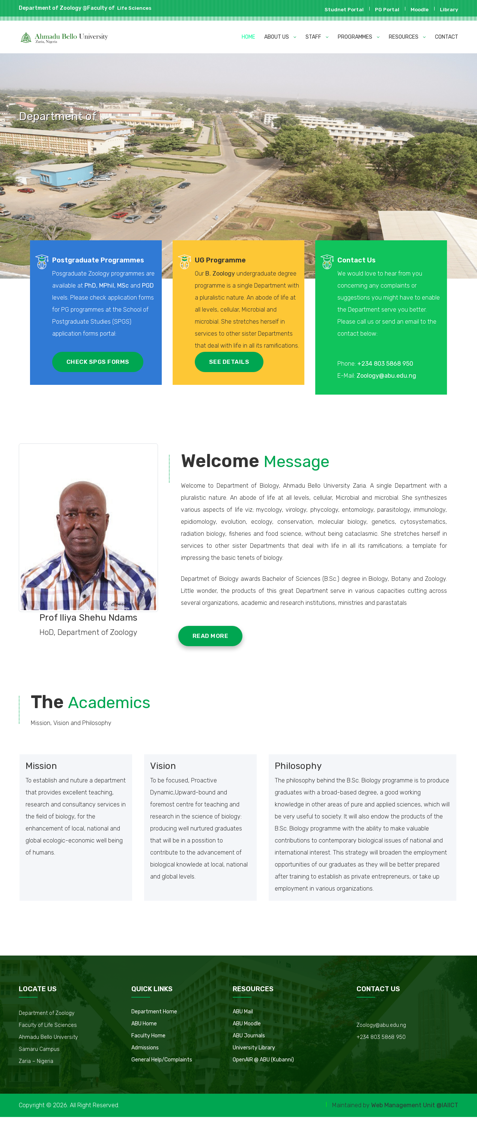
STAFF (317, 37)
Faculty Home (148, 1042)
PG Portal (384, 9)
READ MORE (214, 641)
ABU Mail (243, 1017)
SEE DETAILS (230, 375)
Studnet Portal (341, 9)
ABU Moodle (247, 1030)
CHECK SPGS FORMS (99, 363)
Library (448, 9)
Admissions (145, 1054)
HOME (248, 37)
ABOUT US (280, 37)
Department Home (154, 1017)
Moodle (417, 9)
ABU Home (144, 1030)
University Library (254, 1054)
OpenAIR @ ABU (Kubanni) (263, 1066)
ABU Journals (249, 1042)
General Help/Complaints (161, 1066)
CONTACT (446, 37)
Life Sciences (133, 8)
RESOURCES (407, 37)
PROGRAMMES (359, 37)
